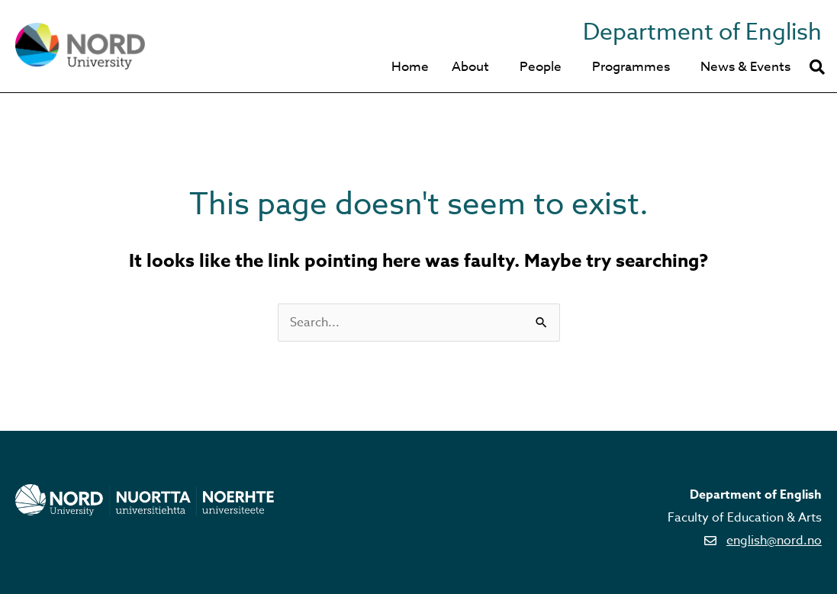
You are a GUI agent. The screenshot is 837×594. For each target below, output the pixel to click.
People (541, 66)
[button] (817, 67)
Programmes (631, 66)
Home (410, 66)
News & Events (745, 66)
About (470, 66)
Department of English (702, 32)
